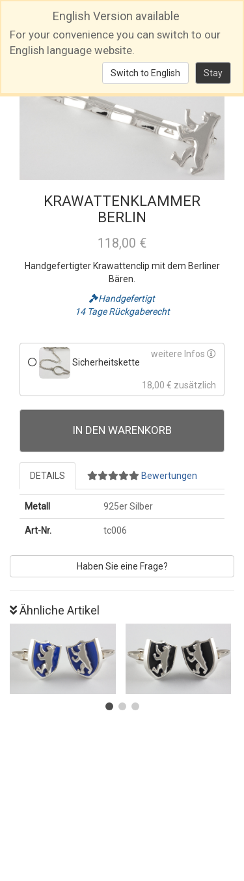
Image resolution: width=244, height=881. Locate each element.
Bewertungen (142, 475)
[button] (109, 706)
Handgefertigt (122, 298)
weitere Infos (183, 354)
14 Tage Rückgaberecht (122, 311)
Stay (213, 73)
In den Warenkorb (122, 430)
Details (47, 475)
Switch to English (145, 73)
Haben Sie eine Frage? (122, 566)
